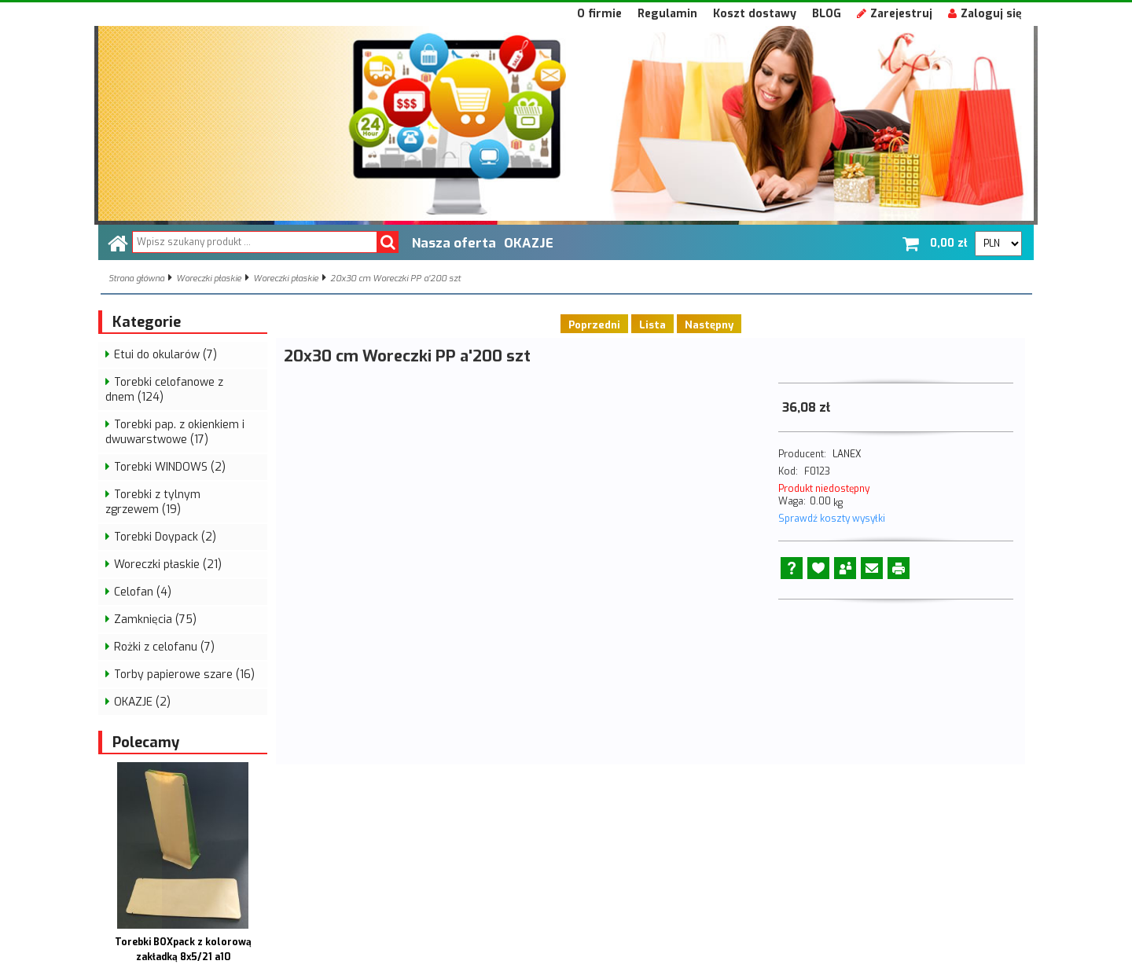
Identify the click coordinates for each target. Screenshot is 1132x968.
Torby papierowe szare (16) (184, 674)
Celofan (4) (142, 592)
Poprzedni (594, 325)
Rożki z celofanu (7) (164, 647)
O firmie (599, 13)
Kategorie (146, 322)
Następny (709, 325)
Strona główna (136, 278)
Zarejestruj (894, 13)
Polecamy (145, 742)
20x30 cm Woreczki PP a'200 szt (395, 278)
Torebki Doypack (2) (165, 537)
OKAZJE (528, 242)
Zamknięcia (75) (155, 619)
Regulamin (667, 13)
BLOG (826, 13)
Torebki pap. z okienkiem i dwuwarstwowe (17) (174, 432)
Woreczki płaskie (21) (168, 564)
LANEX (846, 454)
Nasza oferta (454, 242)
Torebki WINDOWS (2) (170, 467)
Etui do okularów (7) (165, 354)
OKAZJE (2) (142, 702)
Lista (652, 325)
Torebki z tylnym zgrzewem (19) (152, 502)
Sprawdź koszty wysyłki (831, 518)
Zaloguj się (985, 13)
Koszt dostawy (754, 13)
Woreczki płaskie (208, 278)
